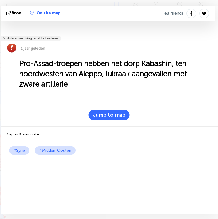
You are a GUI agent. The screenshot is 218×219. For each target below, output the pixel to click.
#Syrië (19, 150)
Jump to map (109, 115)
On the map (45, 13)
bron (14, 13)
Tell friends (173, 13)
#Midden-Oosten (55, 150)
